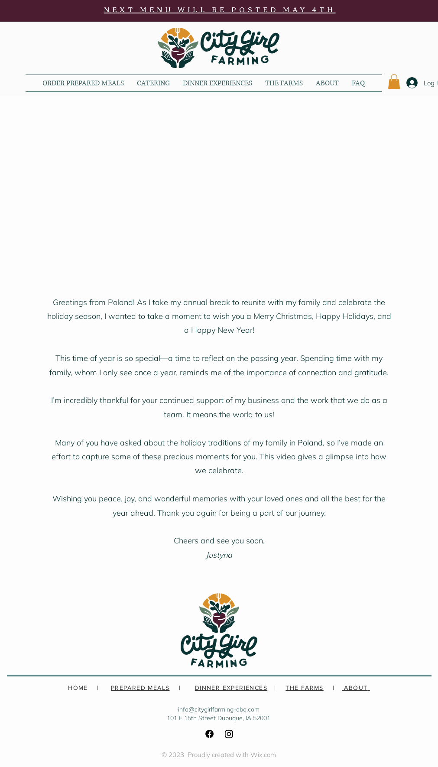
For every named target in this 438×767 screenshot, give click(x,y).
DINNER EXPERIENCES (231, 687)
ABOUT (355, 687)
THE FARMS (305, 687)
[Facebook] (209, 733)
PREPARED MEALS (140, 687)
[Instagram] (229, 733)
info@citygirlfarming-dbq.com (219, 709)
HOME (78, 687)
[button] (394, 81)
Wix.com (263, 755)
